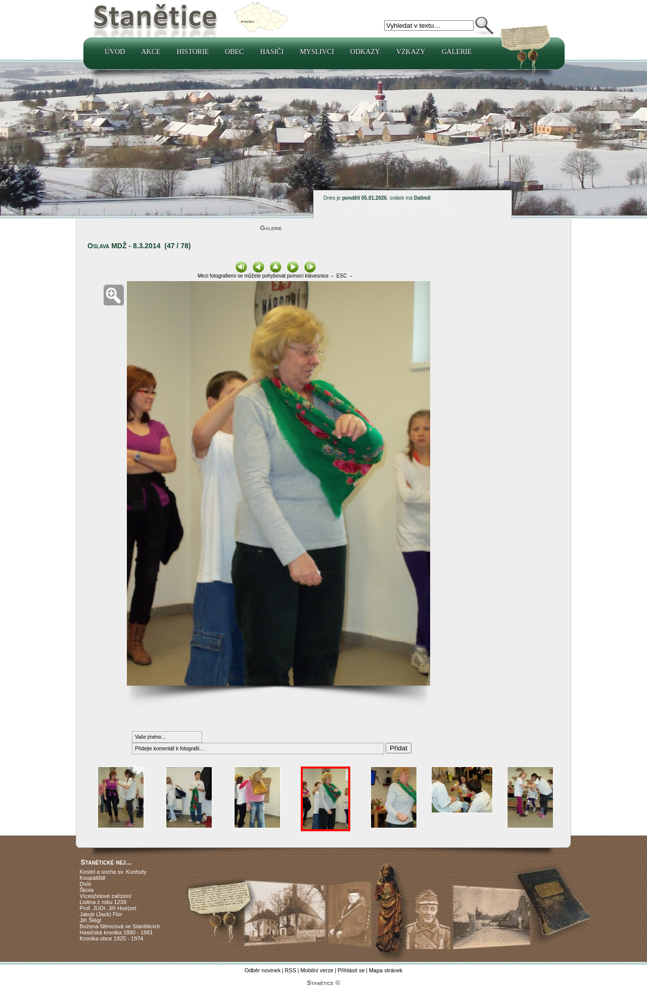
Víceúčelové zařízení (105, 896)
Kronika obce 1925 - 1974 (112, 938)
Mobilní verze (316, 970)
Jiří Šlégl (90, 920)
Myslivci (317, 52)
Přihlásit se (351, 970)
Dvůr (85, 884)
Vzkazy (411, 52)
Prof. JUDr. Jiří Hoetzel (108, 908)
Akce (150, 52)
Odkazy (365, 52)
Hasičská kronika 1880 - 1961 (116, 932)
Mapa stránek (386, 970)
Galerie (456, 52)
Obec (234, 52)
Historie (193, 52)
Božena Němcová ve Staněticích (120, 926)
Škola (87, 890)
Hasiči (272, 52)
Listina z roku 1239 (103, 902)
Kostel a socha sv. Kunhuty (113, 872)
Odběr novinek (263, 970)
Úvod (115, 52)
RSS (290, 970)
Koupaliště (93, 878)
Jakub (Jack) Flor (101, 914)
